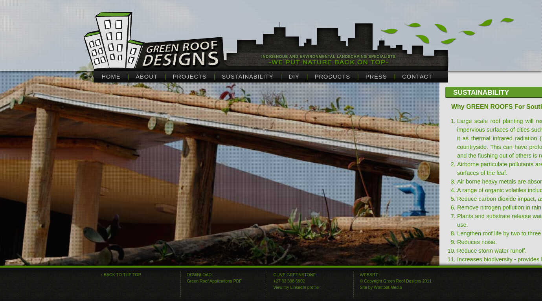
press (376, 76)
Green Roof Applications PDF (214, 281)
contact (417, 76)
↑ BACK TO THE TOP (121, 274)
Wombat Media (388, 287)
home (111, 76)
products (332, 76)
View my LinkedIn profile (296, 287)
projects (190, 76)
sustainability (248, 76)
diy (293, 76)
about (147, 76)
